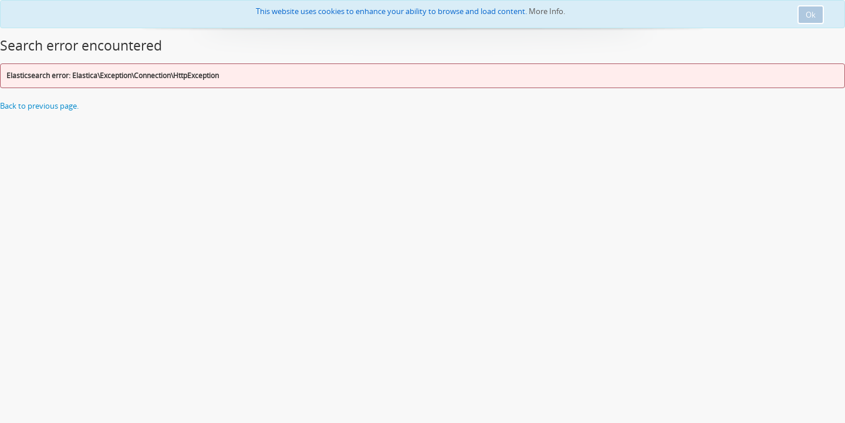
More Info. (547, 11)
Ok (811, 14)
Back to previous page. (39, 105)
